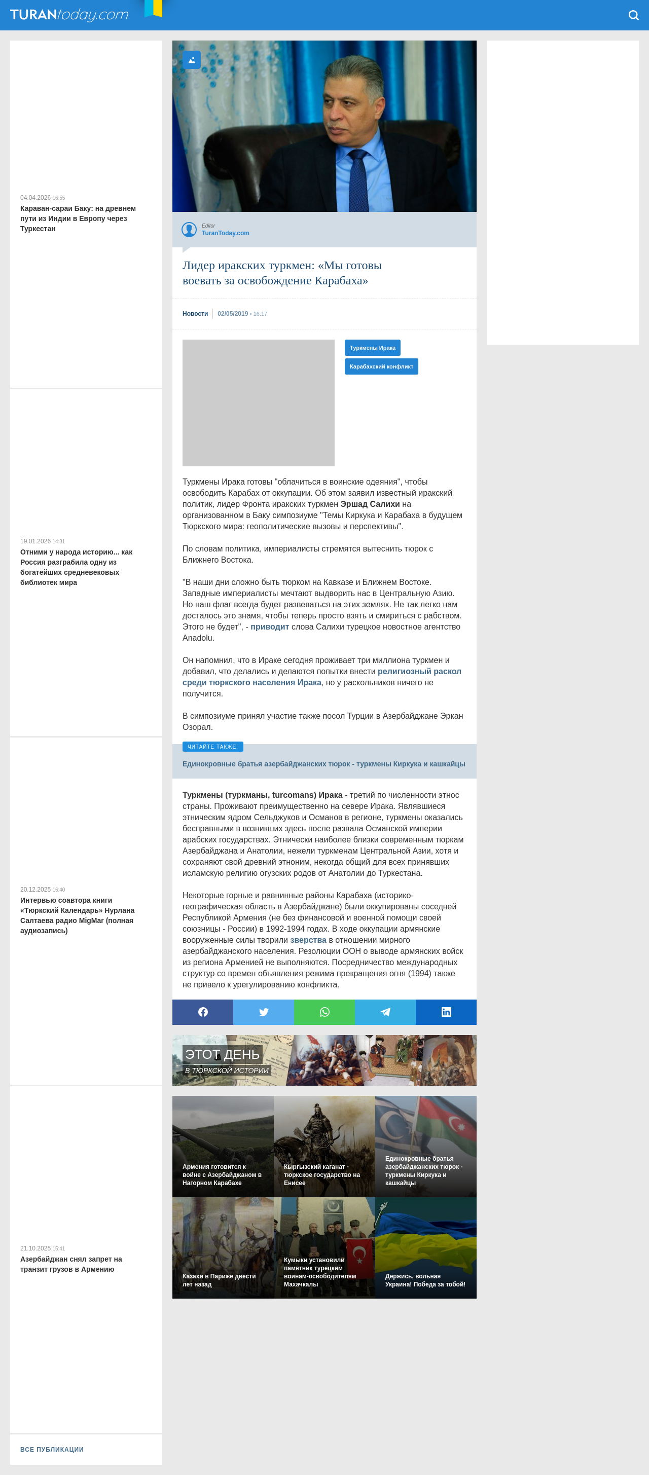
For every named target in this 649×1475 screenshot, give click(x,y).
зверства (308, 940)
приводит (269, 626)
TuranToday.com (70, 15)
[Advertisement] (259, 403)
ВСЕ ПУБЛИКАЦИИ (52, 1449)
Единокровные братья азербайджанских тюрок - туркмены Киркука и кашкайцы (324, 764)
